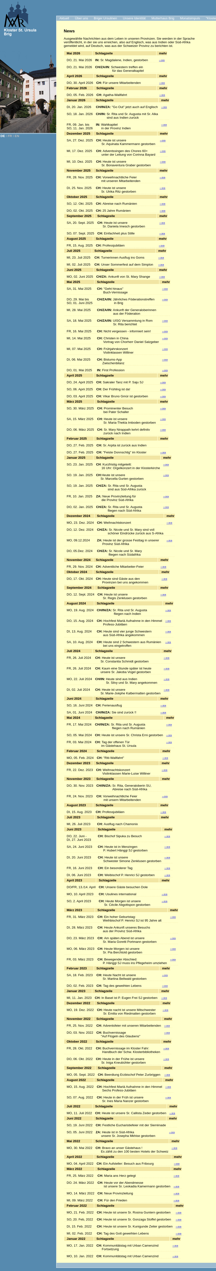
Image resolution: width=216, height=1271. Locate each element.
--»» (162, 60)
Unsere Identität (134, 18)
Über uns (81, 18)
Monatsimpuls (190, 18)
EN (17, 136)
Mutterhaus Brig (163, 18)
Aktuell (64, 18)
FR (10, 136)
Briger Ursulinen (105, 18)
